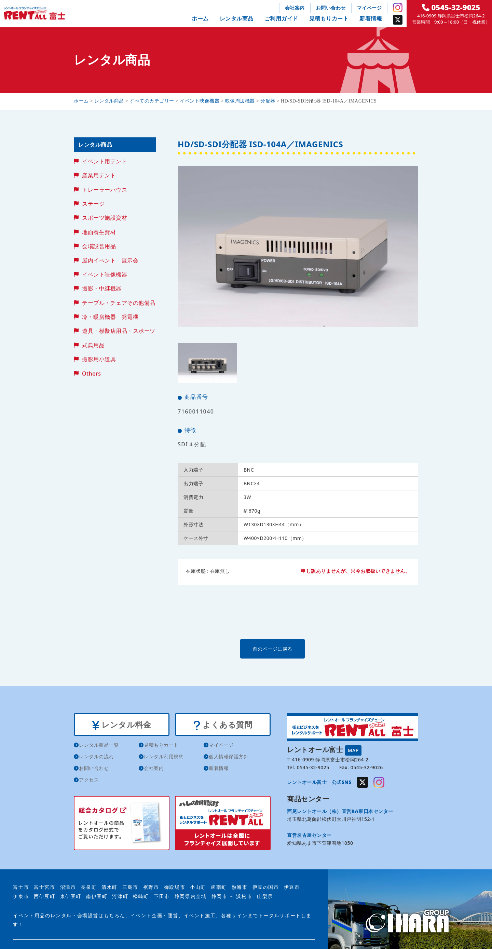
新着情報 (370, 18)
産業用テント (99, 175)
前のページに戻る (297, 648)
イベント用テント (104, 161)
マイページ (369, 7)
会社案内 (295, 7)
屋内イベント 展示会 (110, 260)
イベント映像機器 (104, 274)
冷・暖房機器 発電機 (110, 317)
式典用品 (93, 345)
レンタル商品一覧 (99, 746)
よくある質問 (222, 724)
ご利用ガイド (281, 18)
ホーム (200, 18)
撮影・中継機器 (102, 288)
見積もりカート (329, 18)
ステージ (93, 203)
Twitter (397, 20)
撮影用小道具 (99, 359)
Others (91, 373)
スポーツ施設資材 (104, 217)
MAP (353, 749)
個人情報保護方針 (228, 757)
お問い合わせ (331, 7)
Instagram (397, 7)
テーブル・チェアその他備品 (118, 303)
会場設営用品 (99, 246)
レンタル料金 (121, 724)
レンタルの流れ (96, 757)
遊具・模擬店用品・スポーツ (118, 331)
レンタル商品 (237, 18)
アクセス (89, 780)
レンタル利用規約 (163, 757)
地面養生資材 (99, 232)
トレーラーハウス (104, 189)
